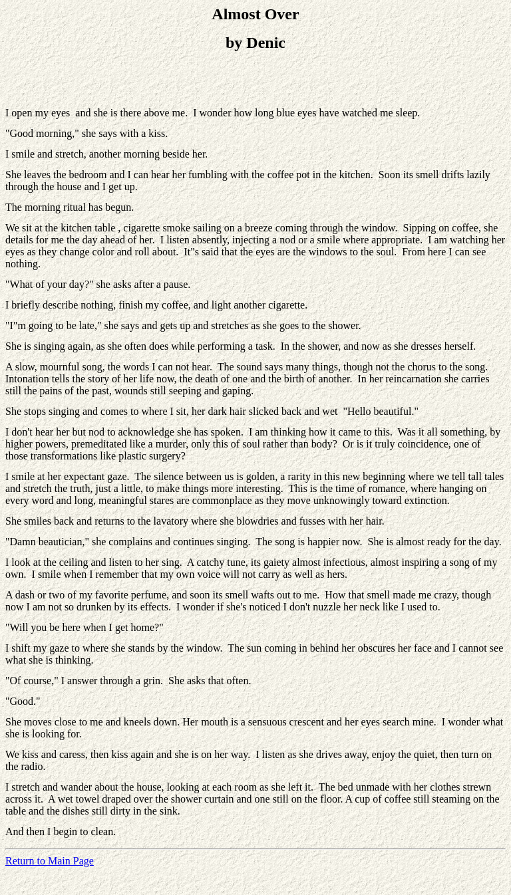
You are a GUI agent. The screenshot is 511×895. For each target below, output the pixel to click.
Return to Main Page (49, 860)
